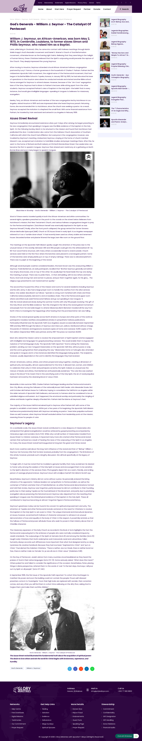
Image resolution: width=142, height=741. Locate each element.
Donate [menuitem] (97, 9)
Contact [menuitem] (107, 9)
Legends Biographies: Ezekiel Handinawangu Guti (120, 31)
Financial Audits (109, 727)
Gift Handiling (108, 720)
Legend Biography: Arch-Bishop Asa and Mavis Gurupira (120, 20)
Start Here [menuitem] (59, 9)
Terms (98, 3)
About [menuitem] (49, 9)
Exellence (45, 716)
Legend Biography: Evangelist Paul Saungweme (118, 98)
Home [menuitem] (40, 9)
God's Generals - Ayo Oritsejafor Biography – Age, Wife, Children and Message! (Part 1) (120, 76)
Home (40, 3)
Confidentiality (109, 713)
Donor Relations (109, 724)
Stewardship (48, 3)
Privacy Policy (82, 3)
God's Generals (17, 668)
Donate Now (77, 709)
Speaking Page (78, 724)
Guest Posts (77, 720)
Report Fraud (78, 713)
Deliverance (46, 720)
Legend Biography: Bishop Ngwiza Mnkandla (118, 43)
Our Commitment (19, 724)
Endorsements (78, 716)
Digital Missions (70, 3)
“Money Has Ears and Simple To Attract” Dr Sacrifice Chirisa (119, 54)
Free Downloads (18, 713)
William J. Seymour (21, 19)
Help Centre (16, 709)
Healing (45, 709)
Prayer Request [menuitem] (74, 9)
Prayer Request (17, 727)
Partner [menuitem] (87, 9)
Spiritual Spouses (48, 727)
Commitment (108, 709)
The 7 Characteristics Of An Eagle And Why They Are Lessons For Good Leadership (120, 109)
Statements (59, 3)
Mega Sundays (47, 724)
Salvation (45, 713)
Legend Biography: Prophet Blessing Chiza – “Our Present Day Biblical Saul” (120, 65)
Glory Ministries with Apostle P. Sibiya (71, 737)
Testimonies (16, 720)
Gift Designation (109, 716)
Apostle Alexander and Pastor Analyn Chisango (118, 120)
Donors (91, 3)
